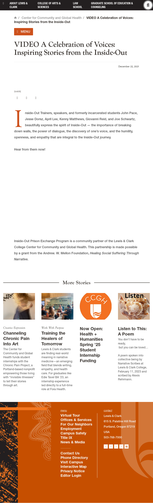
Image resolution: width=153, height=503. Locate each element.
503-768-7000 (113, 437)
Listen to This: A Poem (132, 331)
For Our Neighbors (76, 424)
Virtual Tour (70, 415)
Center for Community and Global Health (52, 18)
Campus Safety (73, 433)
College (49, 5)
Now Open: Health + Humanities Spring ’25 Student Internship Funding (91, 344)
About (18, 5)
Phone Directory (74, 458)
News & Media (73, 442)
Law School (77, 5)
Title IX (66, 438)
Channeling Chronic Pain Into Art (16, 338)
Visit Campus (72, 462)
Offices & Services (76, 420)
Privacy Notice (73, 471)
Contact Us (70, 453)
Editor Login (71, 475)
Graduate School (112, 5)
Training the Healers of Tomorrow (53, 338)
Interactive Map (74, 466)
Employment (71, 429)
